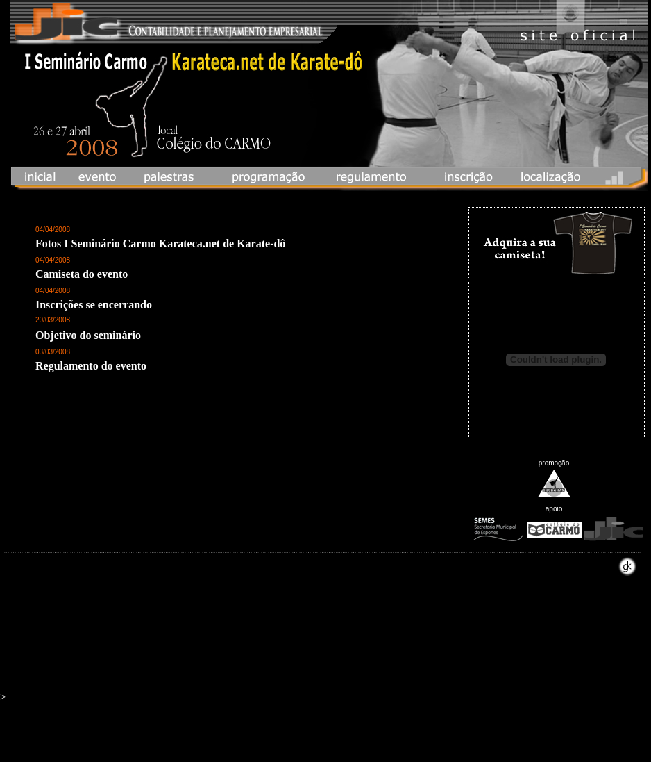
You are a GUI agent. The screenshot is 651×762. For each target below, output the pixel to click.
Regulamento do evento (90, 366)
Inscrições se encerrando (93, 304)
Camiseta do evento (81, 274)
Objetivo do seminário (88, 335)
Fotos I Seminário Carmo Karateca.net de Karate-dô (160, 243)
